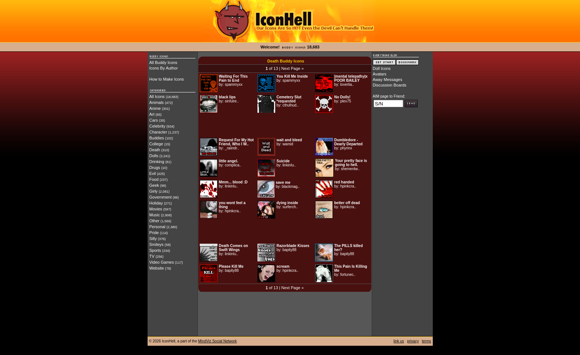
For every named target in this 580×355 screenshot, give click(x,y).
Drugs (154, 167)
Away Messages (387, 79)
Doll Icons (382, 68)
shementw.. (350, 169)
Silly (153, 238)
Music (154, 215)
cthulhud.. (291, 105)
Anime (155, 108)
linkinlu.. (289, 165)
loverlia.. (347, 84)
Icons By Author (163, 68)
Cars (153, 120)
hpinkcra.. (348, 186)
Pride (154, 232)
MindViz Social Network (217, 341)
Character (158, 132)
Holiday (156, 203)
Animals (156, 102)
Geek (154, 185)
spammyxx (234, 84)
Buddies (156, 138)
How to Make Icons (166, 79)
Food (154, 179)
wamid (288, 144)
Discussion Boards (390, 85)
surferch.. (290, 207)
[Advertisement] (284, 125)
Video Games (161, 262)
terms (426, 341)
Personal (157, 226)
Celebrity (157, 126)
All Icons (157, 96)
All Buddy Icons (163, 62)
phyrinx (346, 148)
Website (156, 268)
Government (160, 197)
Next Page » (292, 68)
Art (152, 114)
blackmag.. (291, 187)
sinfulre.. (232, 101)
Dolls (153, 155)
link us (399, 341)
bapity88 (290, 250)
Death (154, 150)
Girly (153, 191)
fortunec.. (348, 275)
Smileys (156, 244)
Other (154, 221)
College (156, 144)
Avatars (380, 74)
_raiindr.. (232, 148)
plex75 (345, 101)
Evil (152, 173)
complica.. (233, 165)
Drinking (156, 161)
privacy (413, 341)
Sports (155, 250)
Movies (155, 209)
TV (152, 256)
